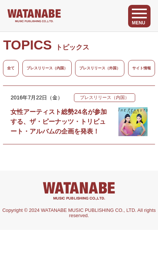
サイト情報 (141, 68)
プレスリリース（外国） (99, 68)
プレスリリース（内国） (47, 68)
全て (11, 68)
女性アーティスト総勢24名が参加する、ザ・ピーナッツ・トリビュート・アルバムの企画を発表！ (58, 121)
